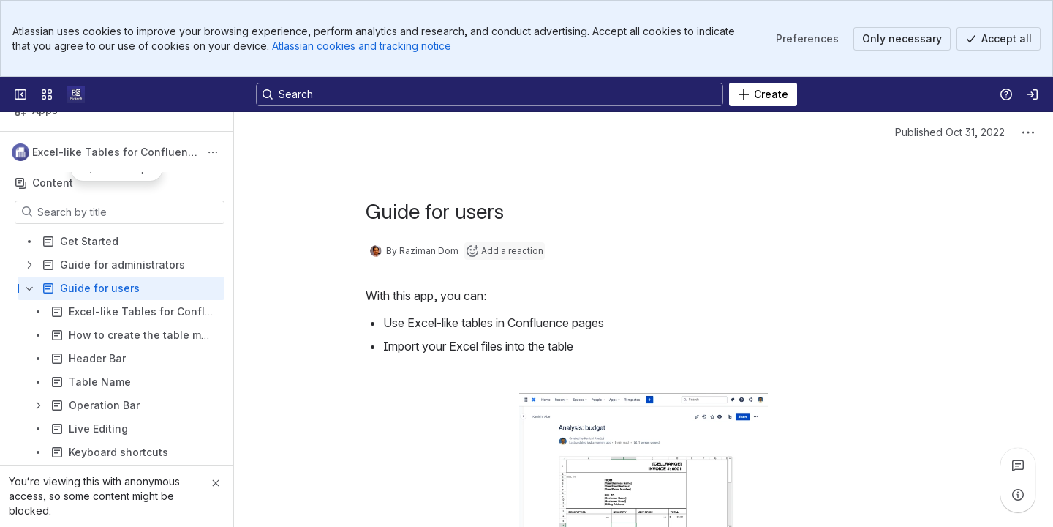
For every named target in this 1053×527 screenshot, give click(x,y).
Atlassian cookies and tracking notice (361, 46)
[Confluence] (76, 94)
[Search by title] (128, 212)
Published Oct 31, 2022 (950, 132)
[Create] (763, 94)
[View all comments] (1018, 465)
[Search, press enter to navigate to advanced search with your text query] (489, 94)
